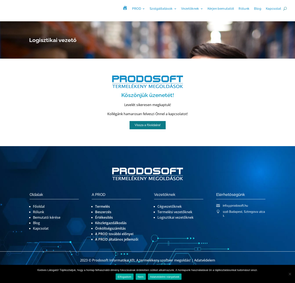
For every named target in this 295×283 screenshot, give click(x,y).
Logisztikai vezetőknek (175, 217)
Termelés (102, 206)
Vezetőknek (190, 8)
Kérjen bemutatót (221, 8)
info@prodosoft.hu (235, 205)
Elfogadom (124, 276)
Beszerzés (103, 212)
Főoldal (39, 206)
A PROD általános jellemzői (116, 239)
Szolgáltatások (161, 8)
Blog (257, 8)
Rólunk (244, 8)
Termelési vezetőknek (174, 212)
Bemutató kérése (46, 217)
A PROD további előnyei (114, 234)
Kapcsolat (273, 8)
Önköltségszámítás (110, 228)
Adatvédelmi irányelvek (164, 276)
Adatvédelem (204, 260)
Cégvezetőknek (169, 206)
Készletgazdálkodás (111, 223)
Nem (141, 276)
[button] (148, 125)
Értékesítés (104, 217)
